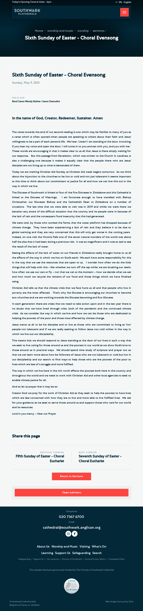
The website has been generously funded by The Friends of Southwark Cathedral (71, 570)
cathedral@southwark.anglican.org (71, 527)
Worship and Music (64, 546)
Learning (47, 553)
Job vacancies (53, 559)
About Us (43, 546)
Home (39, 30)
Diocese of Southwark (72, 559)
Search (97, 553)
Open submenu (71, 492)
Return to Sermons (71, 476)
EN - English (125, 2)
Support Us (62, 553)
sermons (98, 30)
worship (83, 30)
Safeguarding (81, 553)
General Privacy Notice (95, 559)
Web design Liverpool (115, 602)
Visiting (85, 546)
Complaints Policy (117, 559)
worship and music (60, 30)
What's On (99, 546)
